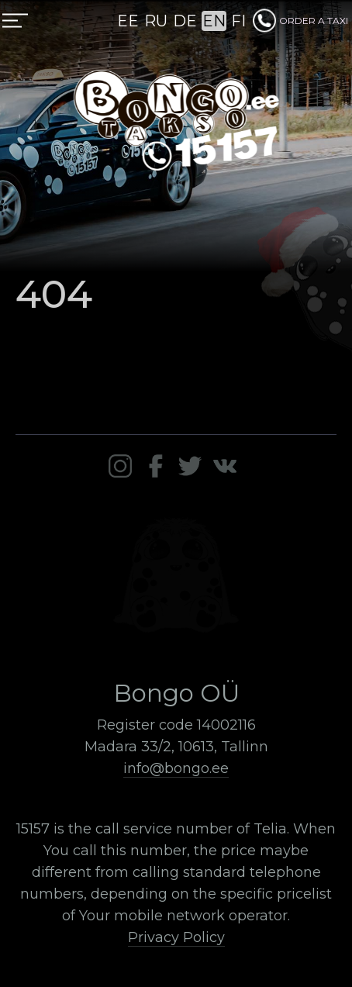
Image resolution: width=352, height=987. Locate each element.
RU (155, 21)
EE (128, 21)
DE (185, 21)
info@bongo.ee (176, 768)
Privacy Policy (176, 937)
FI (238, 21)
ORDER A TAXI (300, 20)
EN (214, 21)
